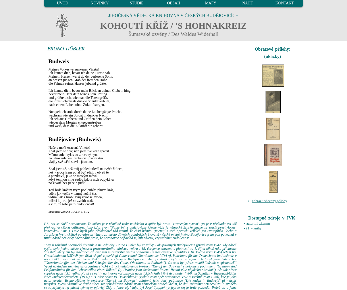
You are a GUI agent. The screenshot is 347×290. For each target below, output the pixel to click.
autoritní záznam (258, 223)
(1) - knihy (253, 228)
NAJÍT (247, 3)
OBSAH (173, 3)
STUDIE (137, 3)
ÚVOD (62, 3)
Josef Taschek (155, 287)
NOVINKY (100, 3)
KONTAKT (285, 3)
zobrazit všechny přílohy (269, 201)
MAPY (210, 3)
